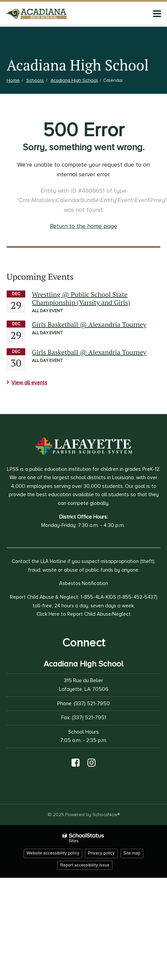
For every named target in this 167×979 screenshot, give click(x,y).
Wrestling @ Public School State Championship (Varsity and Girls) (81, 298)
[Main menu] (157, 13)
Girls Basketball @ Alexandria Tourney (89, 324)
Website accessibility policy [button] (53, 853)
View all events (29, 382)
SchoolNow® (106, 814)
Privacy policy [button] (101, 853)
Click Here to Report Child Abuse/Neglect (84, 614)
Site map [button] (131, 853)
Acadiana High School (74, 80)
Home (13, 80)
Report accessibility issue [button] (84, 865)
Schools (35, 80)
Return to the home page (83, 226)
